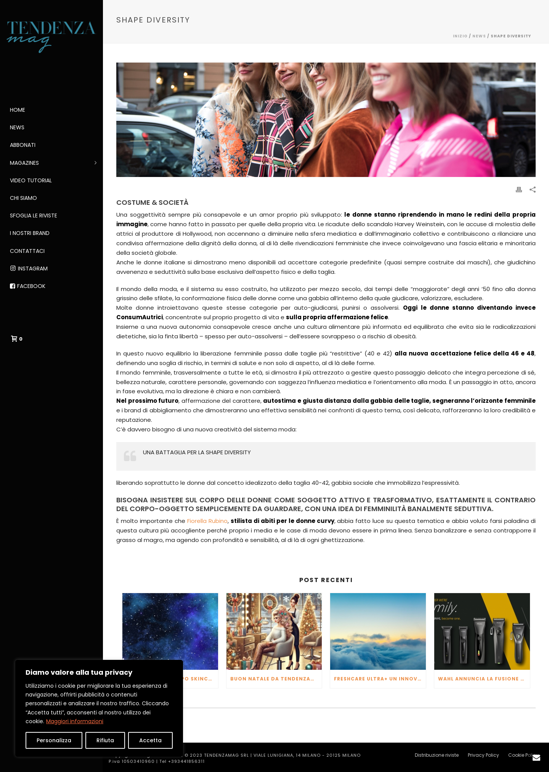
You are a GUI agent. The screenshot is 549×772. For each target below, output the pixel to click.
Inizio (460, 36)
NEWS (479, 36)
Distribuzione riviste (437, 755)
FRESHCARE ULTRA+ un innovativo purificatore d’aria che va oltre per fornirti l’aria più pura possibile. (380, 679)
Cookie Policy (523, 755)
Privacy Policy (483, 755)
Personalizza (54, 740)
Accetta (150, 740)
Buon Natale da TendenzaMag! (276, 679)
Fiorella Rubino (207, 521)
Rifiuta (105, 740)
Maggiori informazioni (74, 721)
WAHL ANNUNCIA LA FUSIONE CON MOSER (484, 679)
